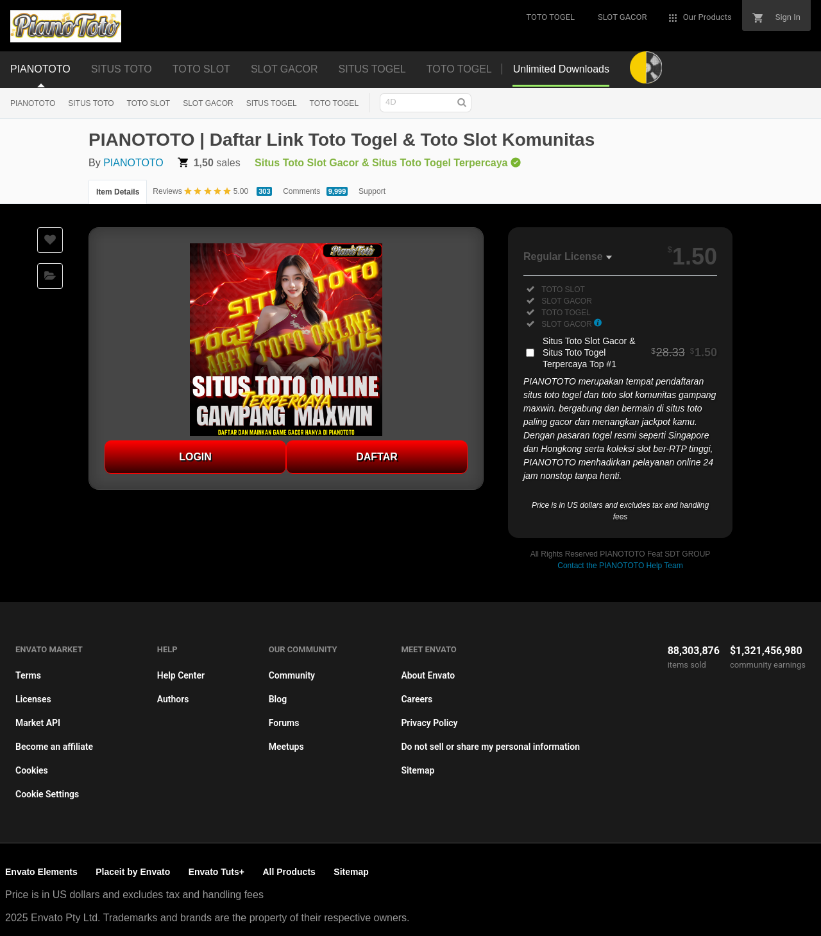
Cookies (31, 770)
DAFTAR (377, 456)
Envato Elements (41, 872)
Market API (37, 723)
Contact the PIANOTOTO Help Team (619, 565)
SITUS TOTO (91, 103)
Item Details (117, 191)
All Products (288, 872)
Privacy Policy (429, 723)
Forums (284, 723)
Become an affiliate (54, 746)
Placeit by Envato (133, 872)
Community (292, 675)
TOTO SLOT (149, 103)
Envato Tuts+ (216, 872)
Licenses (33, 699)
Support (372, 191)
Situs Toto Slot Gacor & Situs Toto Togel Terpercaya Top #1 (630, 352)
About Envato (428, 675)
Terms (28, 675)
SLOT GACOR (208, 103)
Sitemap (417, 770)
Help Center (181, 675)
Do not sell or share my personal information (490, 746)
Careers (416, 699)
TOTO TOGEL (334, 103)
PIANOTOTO (32, 103)
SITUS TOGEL (271, 103)
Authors (173, 699)
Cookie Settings (47, 794)
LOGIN (195, 456)
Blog (278, 699)
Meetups (286, 746)
